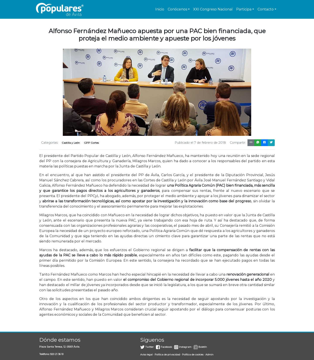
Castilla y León (71, 142)
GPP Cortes (91, 142)
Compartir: (238, 143)
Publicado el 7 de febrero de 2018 (200, 143)
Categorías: (49, 143)
